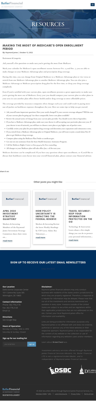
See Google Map (9, 321)
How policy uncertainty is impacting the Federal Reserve (46, 216)
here (60, 343)
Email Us (6, 312)
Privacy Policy (74, 395)
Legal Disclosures (59, 395)
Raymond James (12, 53)
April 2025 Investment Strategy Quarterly (10, 216)
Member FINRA (38, 395)
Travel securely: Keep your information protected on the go (80, 217)
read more (7, 242)
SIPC (47, 395)
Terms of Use (88, 395)
